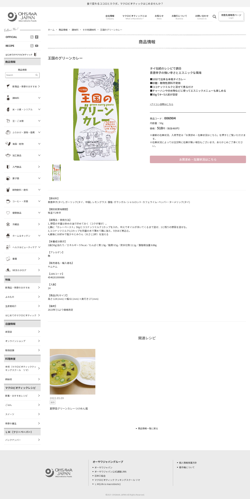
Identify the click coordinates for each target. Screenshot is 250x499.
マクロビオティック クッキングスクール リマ (117, 480)
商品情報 (63, 29)
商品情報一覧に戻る (148, 428)
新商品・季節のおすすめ (17, 287)
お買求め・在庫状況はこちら (198, 159)
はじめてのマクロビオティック (20, 315)
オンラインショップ (15, 341)
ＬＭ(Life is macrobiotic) (108, 484)
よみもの (9, 296)
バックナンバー (13, 439)
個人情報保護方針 (188, 462)
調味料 (75, 29)
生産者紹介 (10, 306)
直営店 (8, 331)
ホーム (51, 29)
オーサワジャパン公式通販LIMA (110, 471)
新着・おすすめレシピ (16, 395)
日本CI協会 (100, 476)
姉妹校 (8, 379)
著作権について (187, 467)
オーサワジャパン (103, 467)
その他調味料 (89, 29)
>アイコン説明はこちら (161, 104)
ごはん (8, 405)
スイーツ (9, 414)
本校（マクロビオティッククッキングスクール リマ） (20, 368)
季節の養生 (10, 423)
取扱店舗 (9, 350)
